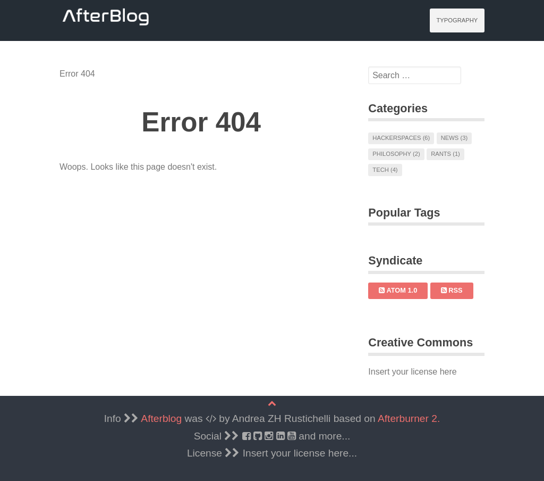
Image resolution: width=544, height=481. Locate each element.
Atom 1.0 (398, 290)
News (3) (454, 138)
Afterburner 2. (409, 418)
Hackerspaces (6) (401, 138)
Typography (457, 20)
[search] (414, 76)
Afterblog (161, 418)
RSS (452, 290)
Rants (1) (445, 154)
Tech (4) (384, 170)
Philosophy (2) (396, 154)
